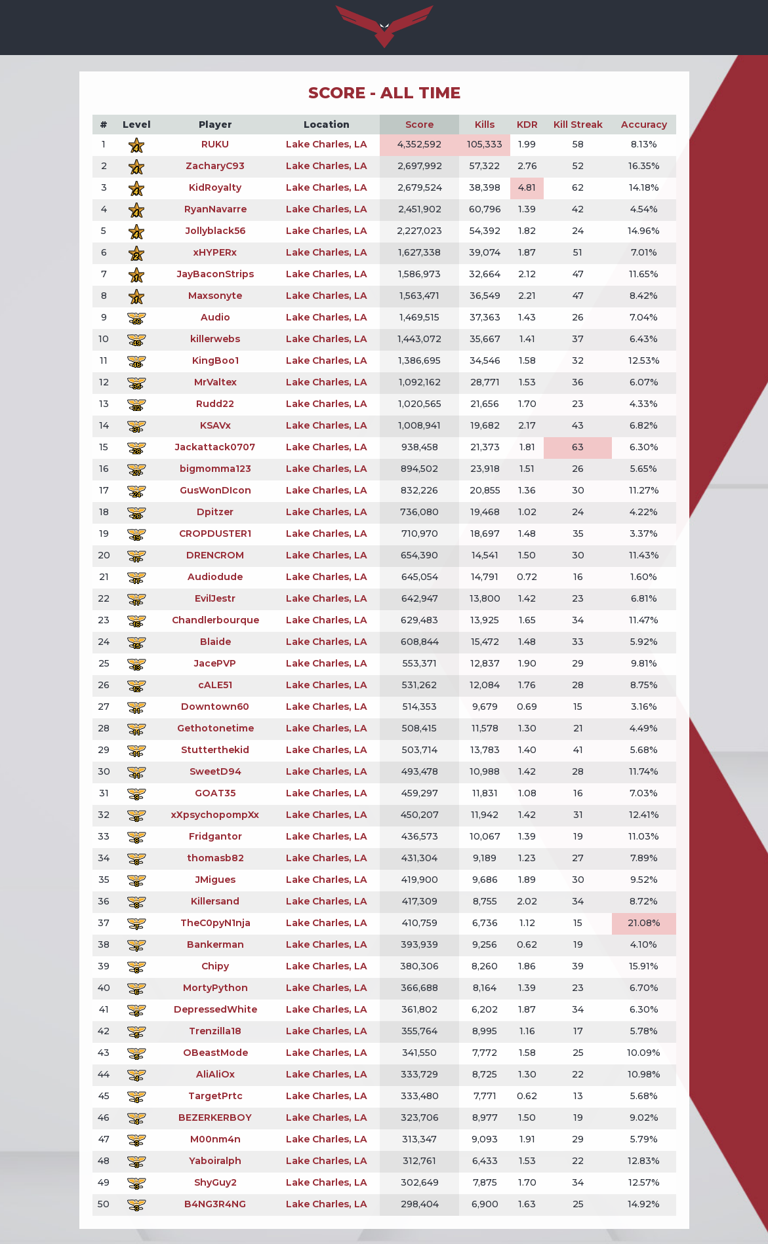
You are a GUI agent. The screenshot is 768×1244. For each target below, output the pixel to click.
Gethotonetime (215, 728)
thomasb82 (215, 858)
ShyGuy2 (215, 1182)
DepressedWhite (215, 1009)
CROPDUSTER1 (215, 533)
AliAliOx (215, 1074)
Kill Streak (578, 124)
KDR (527, 124)
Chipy (215, 966)
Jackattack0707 (215, 447)
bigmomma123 (215, 469)
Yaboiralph (215, 1161)
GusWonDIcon (215, 490)
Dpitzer (215, 512)
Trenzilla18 (215, 1031)
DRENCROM (215, 555)
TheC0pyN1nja (215, 923)
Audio (215, 317)
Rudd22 (215, 404)
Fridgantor (215, 836)
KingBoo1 (215, 360)
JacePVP (215, 663)
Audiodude (215, 577)
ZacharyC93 (215, 166)
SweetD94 (215, 771)
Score (419, 124)
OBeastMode (215, 1053)
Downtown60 (215, 706)
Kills (485, 124)
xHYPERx (215, 252)
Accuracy (644, 124)
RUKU (215, 144)
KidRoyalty (215, 187)
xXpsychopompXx (215, 815)
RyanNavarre (215, 209)
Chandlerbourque (215, 620)
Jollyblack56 (215, 231)
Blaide (215, 642)
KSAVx (215, 425)
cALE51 (215, 685)
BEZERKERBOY (215, 1117)
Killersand (215, 901)
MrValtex (215, 382)
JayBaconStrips (215, 274)
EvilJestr (215, 598)
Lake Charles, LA (326, 144)
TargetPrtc (215, 1096)
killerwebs (215, 339)
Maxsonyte (215, 295)
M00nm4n (215, 1139)
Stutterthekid (215, 750)
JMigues (215, 879)
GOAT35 (215, 793)
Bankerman (215, 944)
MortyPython (215, 988)
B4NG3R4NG (215, 1204)
